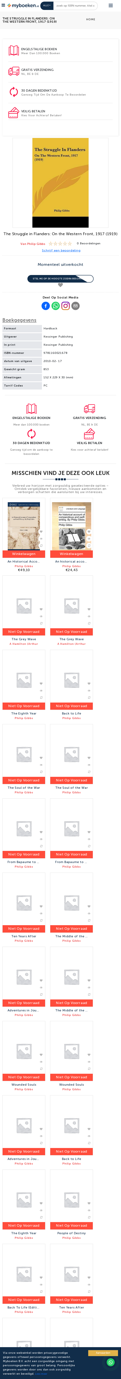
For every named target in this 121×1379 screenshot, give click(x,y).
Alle (46, 6)
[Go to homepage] (22, 5)
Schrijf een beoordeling (61, 250)
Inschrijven (81, 1280)
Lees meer (41, 1374)
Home (90, 19)
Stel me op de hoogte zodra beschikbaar (60, 279)
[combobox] (75, 6)
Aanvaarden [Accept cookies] (103, 1353)
